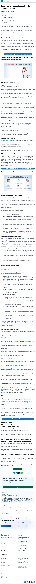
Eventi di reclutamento (4, 555)
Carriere (2, 576)
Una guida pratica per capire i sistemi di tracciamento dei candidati (18, 54)
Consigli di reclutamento (5, 513)
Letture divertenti (24, 508)
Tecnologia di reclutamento (26, 510)
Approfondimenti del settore (15, 510)
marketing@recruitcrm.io (6, 543)
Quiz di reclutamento (4, 559)
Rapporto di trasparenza (22, 566)
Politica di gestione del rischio (22, 567)
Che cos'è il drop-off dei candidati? (7, 17)
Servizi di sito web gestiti (22, 545)
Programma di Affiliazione (5, 577)
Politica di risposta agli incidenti (23, 562)
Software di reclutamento (22, 542)
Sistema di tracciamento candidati (23, 537)
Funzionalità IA (20, 538)
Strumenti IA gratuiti (4, 554)
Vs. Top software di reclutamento (23, 548)
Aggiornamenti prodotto (16, 508)
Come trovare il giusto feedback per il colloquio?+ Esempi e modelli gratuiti (18, 418)
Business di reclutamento (6, 508)
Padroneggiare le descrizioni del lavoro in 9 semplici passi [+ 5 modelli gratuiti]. (18, 168)
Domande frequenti (5, 22)
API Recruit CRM (20, 544)
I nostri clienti (3, 562)
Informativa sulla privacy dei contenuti (24, 558)
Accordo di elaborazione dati (22, 559)
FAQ (1, 573)
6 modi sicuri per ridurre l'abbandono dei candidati (9, 20)
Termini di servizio (21, 555)
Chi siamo (2, 572)
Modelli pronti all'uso (5, 510)
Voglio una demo (17, 468)
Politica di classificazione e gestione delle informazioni (24, 564)
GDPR (19, 554)
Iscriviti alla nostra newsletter (5, 565)
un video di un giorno (9, 279)
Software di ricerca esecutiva (22, 541)
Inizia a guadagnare (18, 487)
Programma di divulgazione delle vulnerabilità (25, 561)
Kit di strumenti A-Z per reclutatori (6, 561)
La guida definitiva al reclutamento (6, 558)
